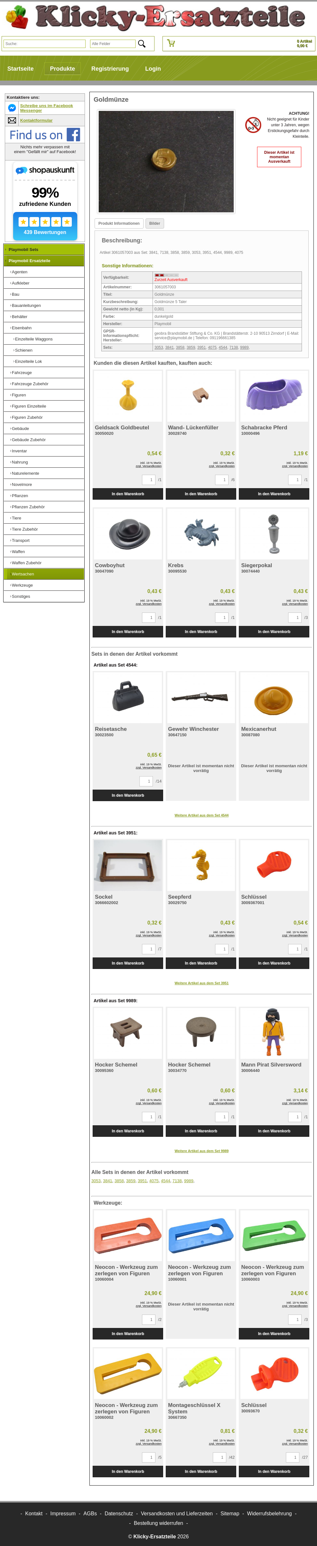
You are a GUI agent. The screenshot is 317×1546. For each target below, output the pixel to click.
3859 (191, 347)
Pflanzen (20, 495)
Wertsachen (23, 574)
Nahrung (20, 462)
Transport (20, 540)
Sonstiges (21, 596)
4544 (223, 347)
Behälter (19, 316)
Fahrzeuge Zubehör (30, 383)
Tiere (16, 518)
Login (153, 69)
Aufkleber (20, 283)
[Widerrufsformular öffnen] (158, 1523)
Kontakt (34, 1513)
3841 (169, 347)
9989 (244, 347)
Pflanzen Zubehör (28, 506)
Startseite (20, 69)
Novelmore (22, 484)
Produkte (62, 69)
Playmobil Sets (23, 249)
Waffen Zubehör (27, 562)
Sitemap (230, 1513)
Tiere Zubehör (25, 529)
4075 (212, 347)
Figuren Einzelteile (29, 406)
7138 (233, 347)
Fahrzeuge (22, 372)
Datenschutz (118, 1513)
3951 (201, 347)
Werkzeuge (22, 585)
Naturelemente (25, 473)
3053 (158, 347)
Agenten (19, 271)
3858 (180, 347)
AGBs (90, 1513)
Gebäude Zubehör (29, 439)
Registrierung (110, 69)
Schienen (23, 350)
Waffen (18, 551)
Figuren (19, 395)
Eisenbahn (21, 327)
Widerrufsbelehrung (269, 1513)
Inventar (19, 451)
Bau (15, 294)
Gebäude (20, 428)
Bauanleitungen (26, 305)
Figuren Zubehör (27, 417)
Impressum (63, 1513)
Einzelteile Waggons (34, 339)
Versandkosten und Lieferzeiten (177, 1513)
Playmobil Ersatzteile (29, 260)
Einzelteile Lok (28, 361)
